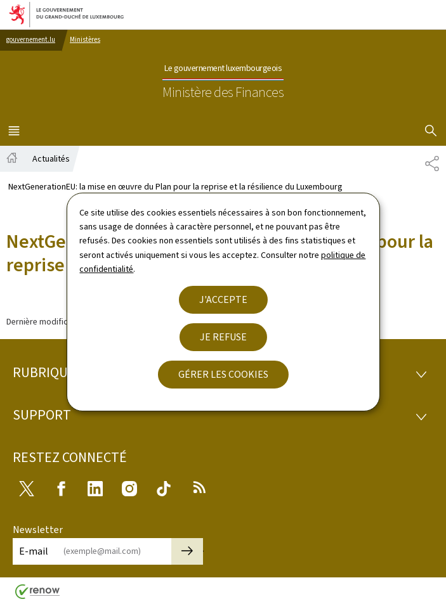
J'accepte (223, 299)
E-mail (33, 551)
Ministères (85, 39)
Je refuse (223, 337)
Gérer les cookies (223, 374)
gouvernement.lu (30, 39)
